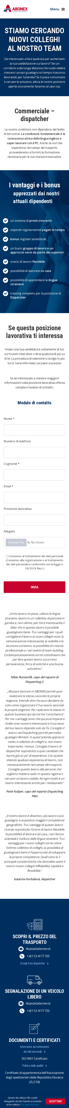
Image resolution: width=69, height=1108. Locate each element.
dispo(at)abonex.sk (38, 949)
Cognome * (12, 464)
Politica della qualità (32, 1065)
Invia (34, 587)
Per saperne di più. (30, 1104)
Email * (8, 486)
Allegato (9, 531)
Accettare (55, 1101)
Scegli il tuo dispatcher (32, 963)
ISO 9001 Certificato (34, 1058)
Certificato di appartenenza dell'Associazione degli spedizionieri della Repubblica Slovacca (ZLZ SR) (34, 1077)
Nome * (9, 419)
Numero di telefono (17, 441)
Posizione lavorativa (17, 509)
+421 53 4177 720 (38, 956)
